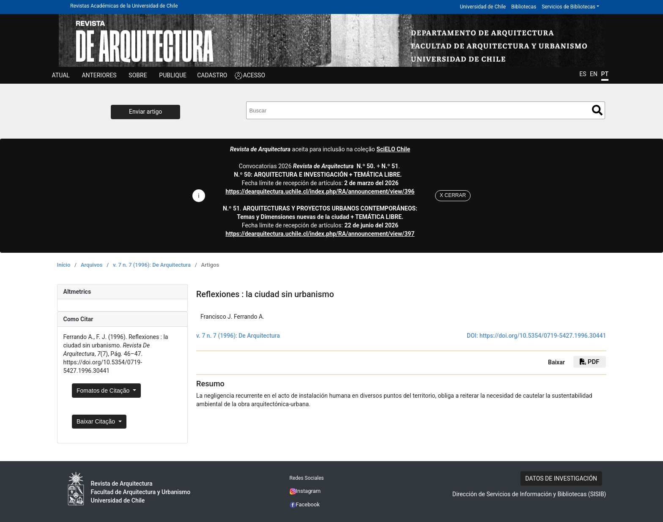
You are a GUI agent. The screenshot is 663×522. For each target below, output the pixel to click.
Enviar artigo (145, 111)
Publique (172, 75)
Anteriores (99, 75)
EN (593, 74)
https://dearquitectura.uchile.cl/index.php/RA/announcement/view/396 (320, 191)
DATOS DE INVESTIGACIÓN (561, 478)
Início (64, 265)
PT (604, 74)
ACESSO (254, 75)
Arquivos (91, 265)
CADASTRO (212, 75)
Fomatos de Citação (104, 390)
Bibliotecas (523, 7)
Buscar (597, 110)
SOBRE (138, 75)
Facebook (305, 504)
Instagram (305, 491)
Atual (61, 75)
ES (582, 74)
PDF (589, 362)
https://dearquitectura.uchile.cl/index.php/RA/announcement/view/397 (320, 233)
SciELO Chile (393, 149)
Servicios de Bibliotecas (568, 7)
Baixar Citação (97, 421)
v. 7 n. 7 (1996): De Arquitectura (152, 265)
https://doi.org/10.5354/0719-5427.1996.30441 (542, 335)
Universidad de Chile (483, 7)
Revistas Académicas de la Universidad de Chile (124, 6)
